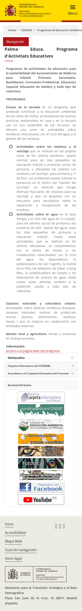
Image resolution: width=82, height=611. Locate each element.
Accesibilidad (15, 532)
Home (12, 30)
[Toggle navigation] (71, 10)
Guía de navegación (21, 549)
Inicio (9, 524)
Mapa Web (13, 541)
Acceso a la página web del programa (33, 351)
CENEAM (26, 30)
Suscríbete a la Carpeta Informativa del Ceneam (38, 373)
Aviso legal (13, 558)
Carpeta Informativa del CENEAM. (29, 366)
